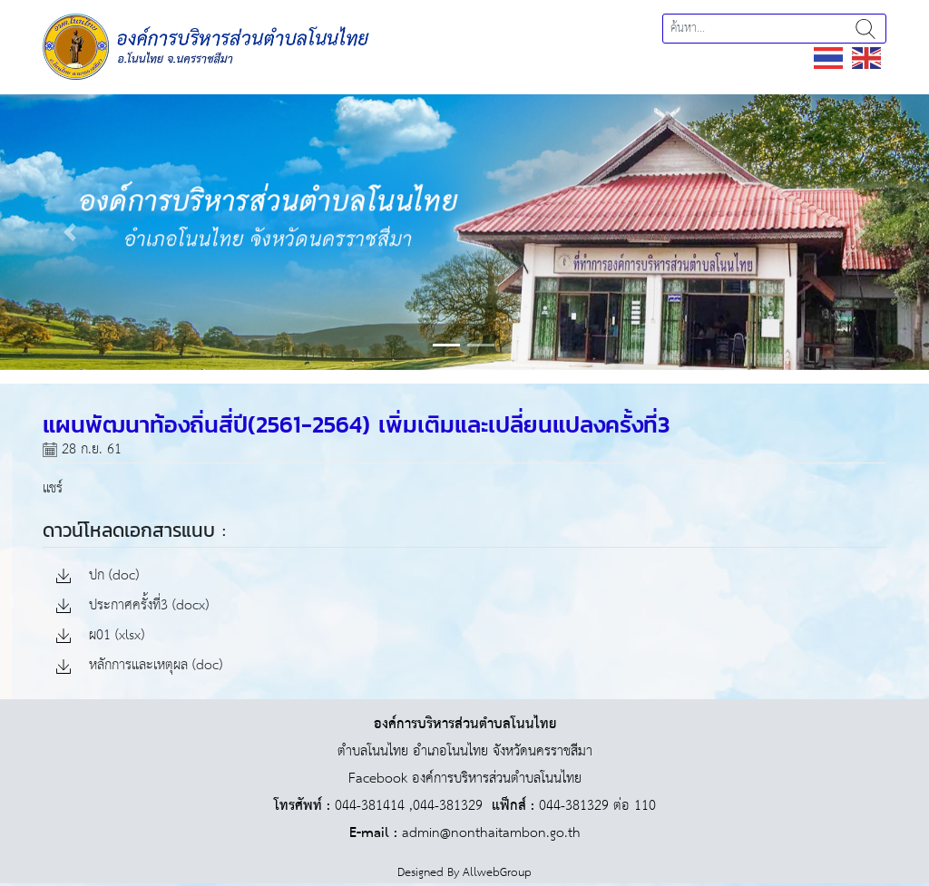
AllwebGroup (497, 873)
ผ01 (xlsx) (100, 636)
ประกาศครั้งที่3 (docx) (132, 606)
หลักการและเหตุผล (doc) (139, 666)
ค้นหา (865, 29)
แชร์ (53, 488)
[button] (70, 231)
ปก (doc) (97, 576)
